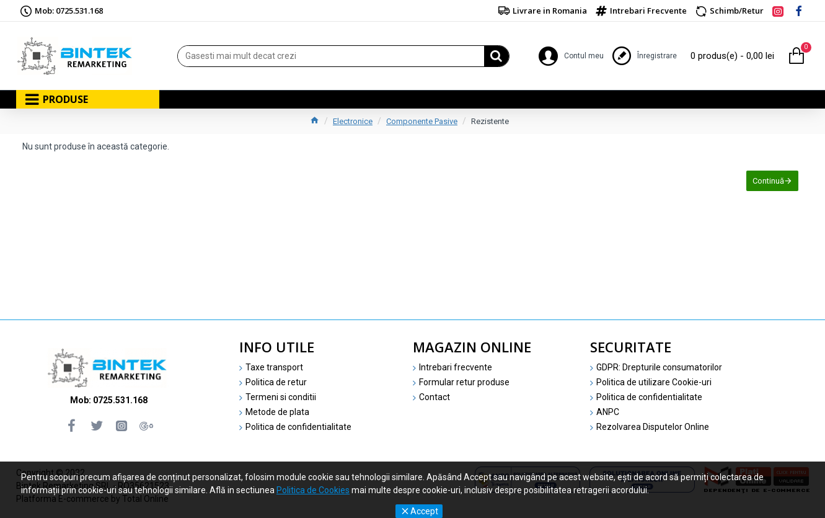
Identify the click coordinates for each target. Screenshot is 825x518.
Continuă (767, 182)
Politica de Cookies (313, 490)
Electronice (353, 121)
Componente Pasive (421, 121)
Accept (424, 511)
